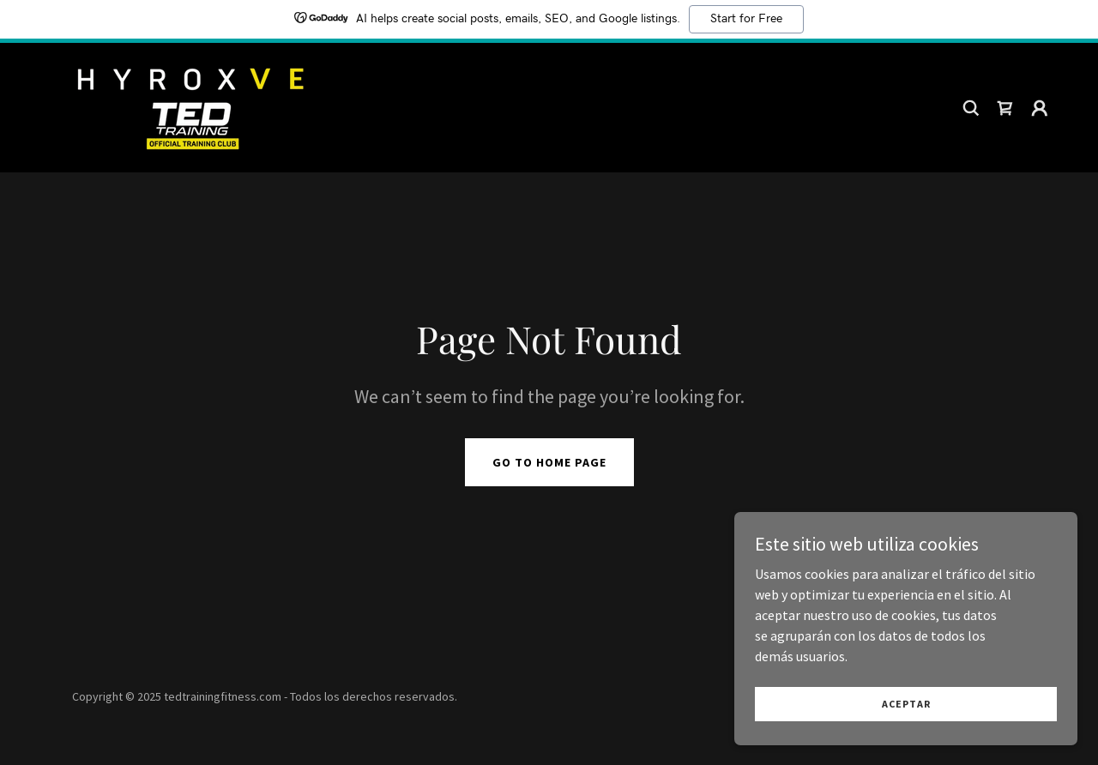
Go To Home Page (549, 462)
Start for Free (746, 19)
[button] (1040, 108)
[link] (188, 105)
